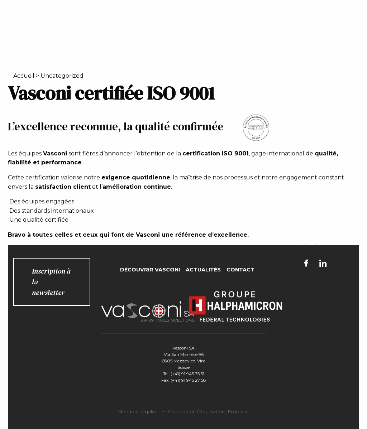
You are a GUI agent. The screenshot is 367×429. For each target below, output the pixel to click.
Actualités (203, 269)
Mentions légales (137, 411)
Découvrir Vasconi (150, 269)
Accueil (23, 75)
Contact (240, 269)
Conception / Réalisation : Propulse (208, 411)
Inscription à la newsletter (51, 282)
